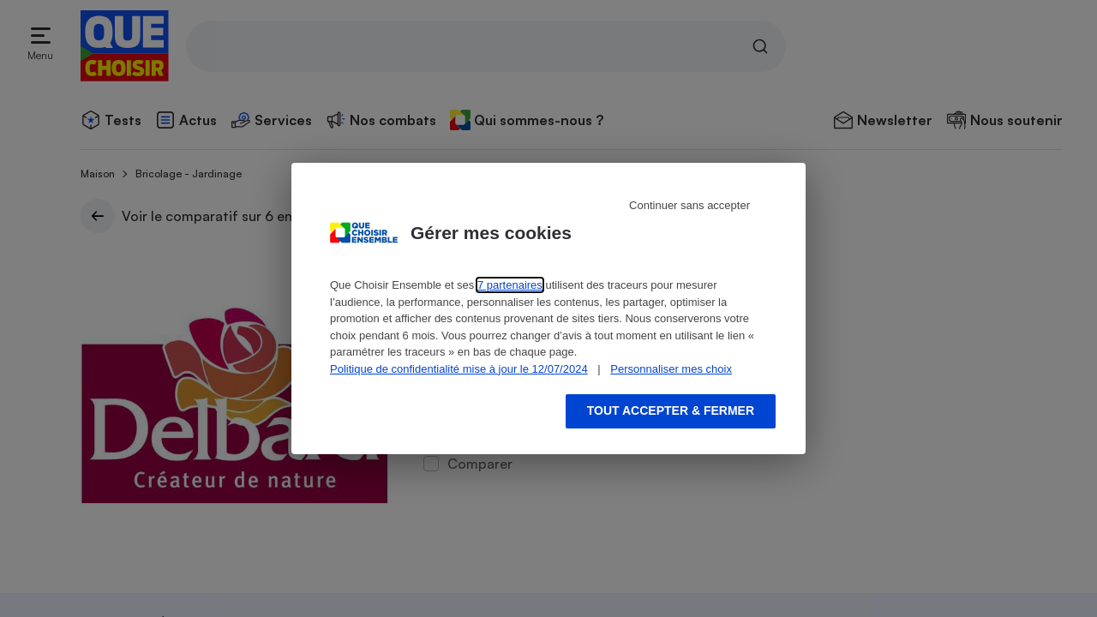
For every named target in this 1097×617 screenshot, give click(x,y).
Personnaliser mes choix (671, 368)
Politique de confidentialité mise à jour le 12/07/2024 (459, 368)
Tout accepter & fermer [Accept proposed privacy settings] (670, 410)
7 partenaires (510, 285)
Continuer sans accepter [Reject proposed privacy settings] (689, 205)
